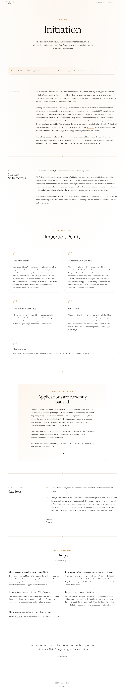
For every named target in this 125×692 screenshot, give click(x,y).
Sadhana (90, 127)
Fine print (62, 686)
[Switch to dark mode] (118, 2)
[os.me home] (9, 2)
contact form (76, 510)
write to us (18, 616)
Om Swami (66, 683)
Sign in (110, 2)
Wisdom (100, 3)
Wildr (55, 282)
